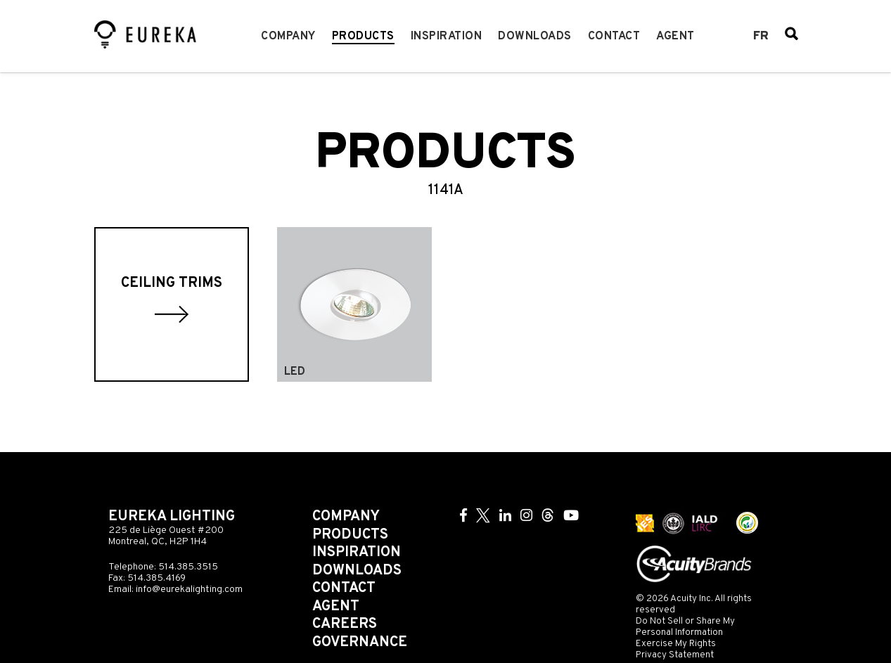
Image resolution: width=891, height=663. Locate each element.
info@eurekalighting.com (189, 590)
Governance (359, 642)
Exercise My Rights (676, 644)
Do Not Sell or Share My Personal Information (685, 626)
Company (288, 37)
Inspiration (446, 37)
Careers (344, 624)
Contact (614, 37)
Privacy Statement (675, 655)
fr (761, 36)
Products (363, 37)
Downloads (535, 37)
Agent (675, 37)
